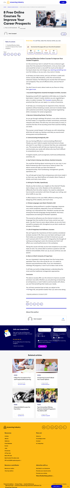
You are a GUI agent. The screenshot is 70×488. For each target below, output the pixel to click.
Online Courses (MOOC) (13, 7)
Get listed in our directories (43, 468)
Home (5, 7)
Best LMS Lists (8, 455)
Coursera (48, 100)
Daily (55, 337)
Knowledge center (40, 438)
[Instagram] (64, 427)
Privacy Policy (18, 484)
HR (40, 336)
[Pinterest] (60, 427)
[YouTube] (56, 427)
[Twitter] (48, 427)
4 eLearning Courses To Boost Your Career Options (45, 378)
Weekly (60, 337)
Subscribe (42, 346)
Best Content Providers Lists (12, 458)
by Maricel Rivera (45, 384)
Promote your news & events (43, 470)
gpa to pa (32, 89)
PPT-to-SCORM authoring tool (13, 460)
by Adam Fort (21, 415)
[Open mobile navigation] (4, 2)
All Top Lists (8, 453)
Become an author (9, 468)
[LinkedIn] (52, 427)
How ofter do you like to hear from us (59, 334)
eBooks (6, 438)
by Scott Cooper (21, 384)
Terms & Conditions (9, 484)
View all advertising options (45, 476)
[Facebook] (43, 427)
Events (6, 446)
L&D (44, 336)
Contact (38, 441)
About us (38, 436)
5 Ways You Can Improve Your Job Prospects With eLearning (22, 378)
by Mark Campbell (45, 415)
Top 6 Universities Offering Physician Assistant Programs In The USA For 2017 (46, 409)
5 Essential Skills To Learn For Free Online (22, 408)
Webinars (7, 441)
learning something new (58, 70)
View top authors (9, 470)
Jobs (6, 448)
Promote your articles (41, 473)
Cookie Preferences (29, 484)
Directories (7, 450)
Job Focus (41, 334)
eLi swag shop (39, 443)
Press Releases (8, 443)
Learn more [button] (54, 342)
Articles (7, 436)
